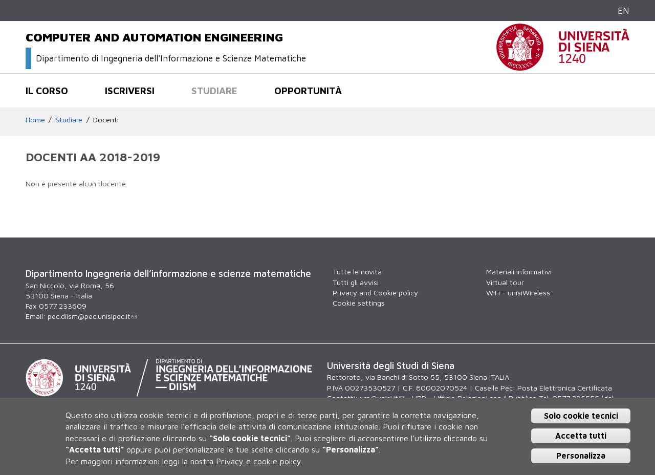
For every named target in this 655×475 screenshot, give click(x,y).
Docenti (106, 119)
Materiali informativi (519, 271)
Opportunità (308, 90)
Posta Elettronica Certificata (564, 387)
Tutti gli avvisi (356, 282)
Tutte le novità (357, 271)
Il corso (47, 90)
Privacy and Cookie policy (375, 292)
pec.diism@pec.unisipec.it (92, 316)
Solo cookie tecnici (581, 415)
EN (623, 10)
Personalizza (580, 455)
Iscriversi (130, 90)
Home (35, 119)
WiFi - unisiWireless (518, 292)
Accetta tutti (580, 435)
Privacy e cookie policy (258, 461)
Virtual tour (505, 282)
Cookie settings (359, 302)
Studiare (214, 90)
